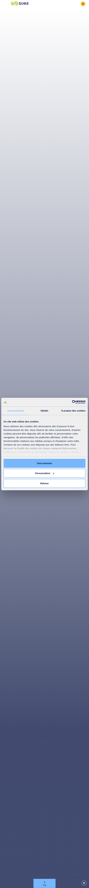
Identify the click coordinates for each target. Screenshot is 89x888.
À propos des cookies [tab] (73, 410)
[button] (19, 3)
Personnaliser (44, 473)
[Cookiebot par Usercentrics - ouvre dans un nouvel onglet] (72, 402)
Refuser (44, 483)
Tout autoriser (44, 463)
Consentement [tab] (16, 410)
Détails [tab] (44, 410)
